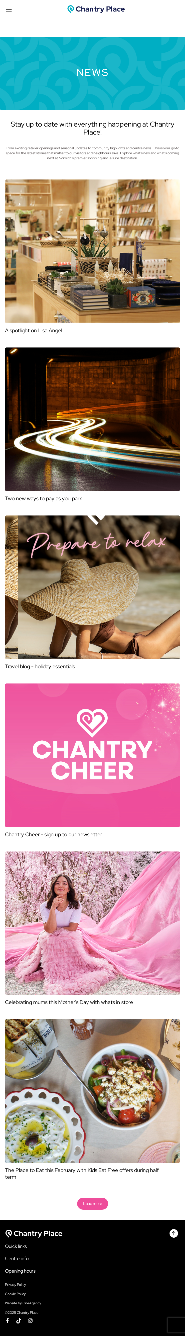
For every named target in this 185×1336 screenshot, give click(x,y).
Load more (92, 1203)
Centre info (17, 1258)
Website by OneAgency (23, 1303)
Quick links (16, 1246)
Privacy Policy (15, 1284)
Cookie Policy (15, 1294)
